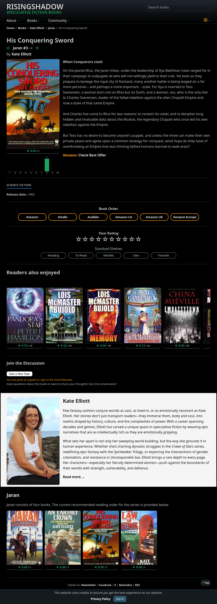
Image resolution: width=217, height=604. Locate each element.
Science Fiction (19, 185)
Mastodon (125, 585)
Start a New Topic (19, 373)
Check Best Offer (92, 155)
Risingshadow (35, 8)
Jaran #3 (20, 47)
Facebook (105, 585)
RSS (137, 585)
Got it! (120, 599)
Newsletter (88, 585)
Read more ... (74, 476)
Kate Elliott (22, 54)
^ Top (205, 583)
